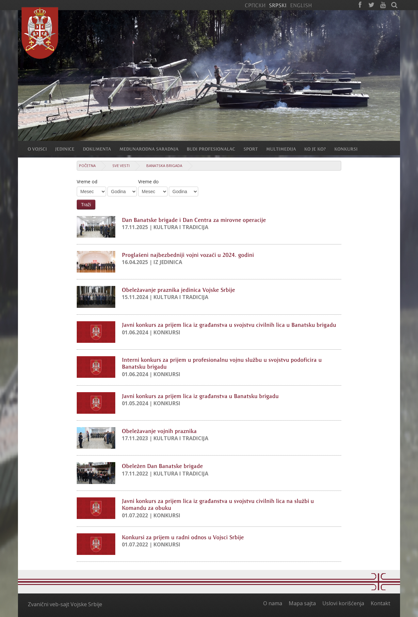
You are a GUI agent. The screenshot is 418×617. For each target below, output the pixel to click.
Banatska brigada (164, 165)
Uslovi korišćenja (343, 603)
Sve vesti (121, 165)
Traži (86, 204)
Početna (87, 165)
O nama (272, 603)
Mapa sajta (302, 603)
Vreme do (148, 181)
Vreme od (87, 181)
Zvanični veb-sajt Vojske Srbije (65, 604)
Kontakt (380, 603)
